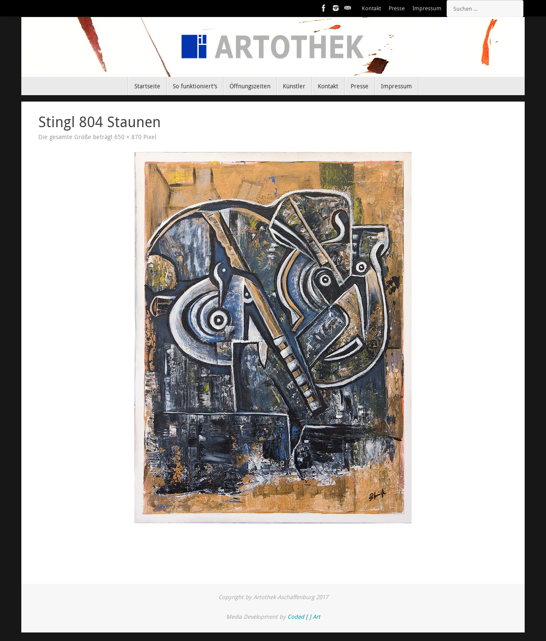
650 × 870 (128, 137)
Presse (397, 8)
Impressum (426, 8)
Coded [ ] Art (304, 617)
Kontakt (371, 8)
